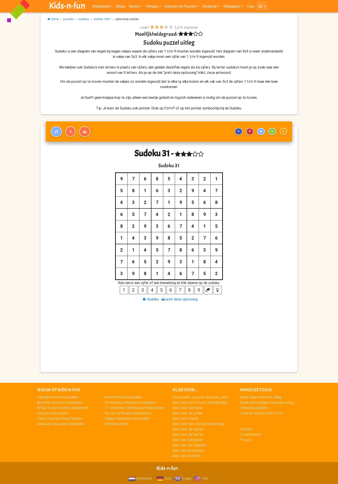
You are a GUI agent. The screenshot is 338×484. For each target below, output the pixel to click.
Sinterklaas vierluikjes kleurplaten (130, 402)
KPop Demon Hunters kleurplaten (62, 407)
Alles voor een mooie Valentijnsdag (199, 402)
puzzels (68, 19)
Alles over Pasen (185, 418)
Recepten (209, 7)
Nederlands (140, 478)
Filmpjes (151, 7)
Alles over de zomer (188, 429)
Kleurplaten (101, 7)
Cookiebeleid (250, 434)
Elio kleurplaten (116, 423)
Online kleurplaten (253, 407)
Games (134, 7)
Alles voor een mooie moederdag (198, 423)
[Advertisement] (169, 336)
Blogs (120, 7)
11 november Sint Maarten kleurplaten (134, 407)
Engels (182, 478)
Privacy (246, 440)
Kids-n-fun (67, 7)
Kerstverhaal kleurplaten (123, 397)
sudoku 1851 (102, 19)
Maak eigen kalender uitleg (260, 397)
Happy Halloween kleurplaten (127, 418)
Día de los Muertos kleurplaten (128, 413)
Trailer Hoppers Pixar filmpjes (59, 418)
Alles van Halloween (187, 440)
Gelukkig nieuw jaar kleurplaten (61, 423)
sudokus (83, 19)
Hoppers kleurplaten (52, 413)
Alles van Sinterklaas (188, 450)
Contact (246, 429)
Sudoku (151, 299)
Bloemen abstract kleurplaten (60, 402)
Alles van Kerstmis (186, 456)
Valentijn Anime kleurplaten (57, 397)
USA (201, 478)
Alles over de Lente (187, 413)
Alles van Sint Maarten (189, 445)
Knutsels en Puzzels (180, 7)
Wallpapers (231, 7)
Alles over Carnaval (187, 407)
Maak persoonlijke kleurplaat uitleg (267, 402)
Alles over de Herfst (187, 434)
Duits (164, 478)
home (53, 19)
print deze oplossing (179, 299)
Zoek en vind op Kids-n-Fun (261, 413)
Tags (251, 7)
